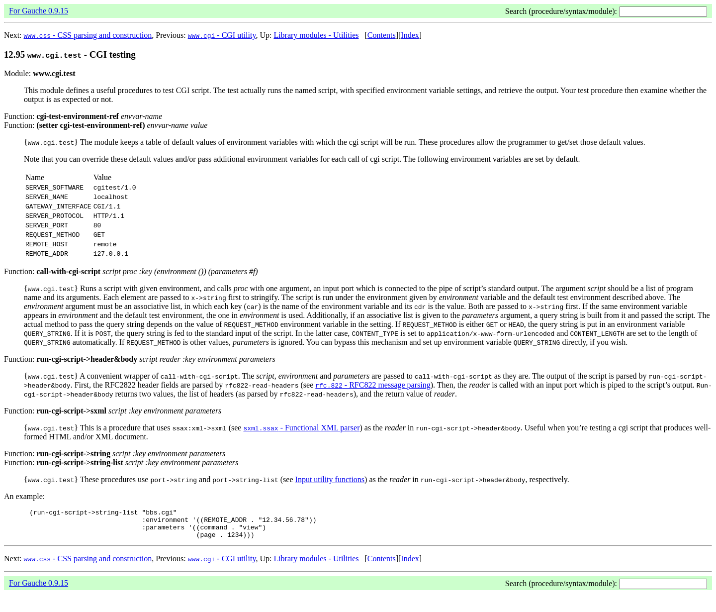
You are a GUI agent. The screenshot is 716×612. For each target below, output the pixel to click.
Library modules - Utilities (315, 35)
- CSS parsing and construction (88, 35)
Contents (381, 35)
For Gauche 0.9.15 (38, 10)
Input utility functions (330, 491)
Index (410, 35)
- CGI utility (222, 35)
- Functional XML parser (301, 439)
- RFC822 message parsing (372, 397)
